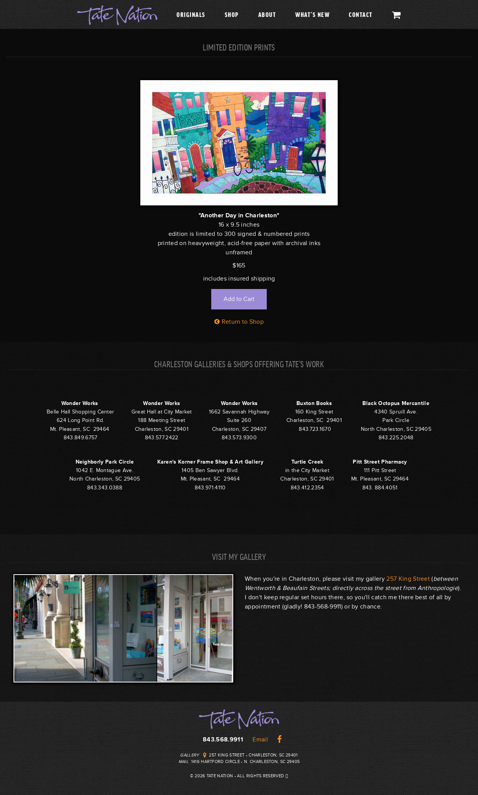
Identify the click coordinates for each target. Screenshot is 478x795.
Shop (232, 14)
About (267, 14)
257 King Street (408, 579)
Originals (191, 14)
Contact (361, 14)
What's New (312, 14)
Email (260, 739)
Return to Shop (239, 322)
